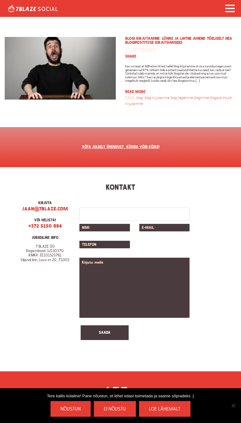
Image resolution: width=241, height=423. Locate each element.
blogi (139, 98)
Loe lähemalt (164, 409)
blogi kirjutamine (156, 98)
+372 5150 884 (45, 226)
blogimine (201, 98)
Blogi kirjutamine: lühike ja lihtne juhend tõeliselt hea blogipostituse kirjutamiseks (178, 41)
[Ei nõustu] (233, 405)
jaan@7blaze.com (45, 209)
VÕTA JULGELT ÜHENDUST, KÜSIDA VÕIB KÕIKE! (120, 147)
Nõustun (71, 409)
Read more (135, 92)
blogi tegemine (181, 98)
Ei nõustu (115, 409)
